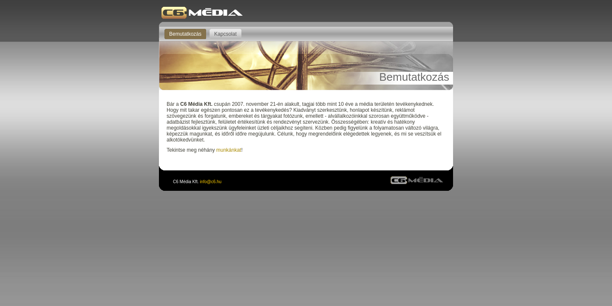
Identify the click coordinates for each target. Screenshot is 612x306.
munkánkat (228, 150)
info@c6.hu (210, 181)
